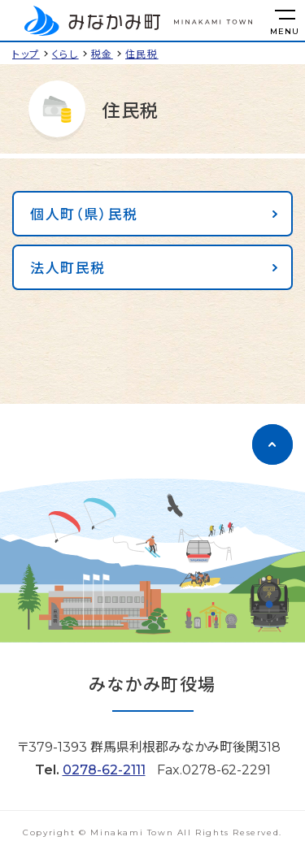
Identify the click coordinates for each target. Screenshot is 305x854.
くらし (65, 53)
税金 (102, 53)
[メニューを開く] (284, 20)
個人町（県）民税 (84, 213)
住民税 (142, 53)
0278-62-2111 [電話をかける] (104, 770)
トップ (26, 53)
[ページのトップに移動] (272, 444)
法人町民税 (68, 267)
